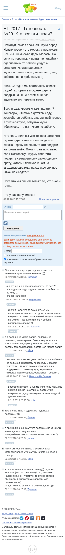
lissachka (32, 277)
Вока (30, 459)
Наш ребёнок (25, 522)
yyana (31, 438)
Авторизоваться (35, 235)
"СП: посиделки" (47, 39)
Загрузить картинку (6, 223)
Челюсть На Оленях (40, 376)
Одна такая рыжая (49, 199)
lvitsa (30, 350)
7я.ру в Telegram (22, 518)
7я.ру (43, 518)
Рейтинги (6, 522)
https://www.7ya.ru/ (24, 513)
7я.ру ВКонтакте (32, 518)
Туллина (32, 489)
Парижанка (35, 299)
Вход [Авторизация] (58, 8)
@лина (31, 417)
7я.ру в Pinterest (27, 518)
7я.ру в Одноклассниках (38, 518)
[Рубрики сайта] (6, 8)
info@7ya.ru (7, 513)
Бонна (15, 522)
